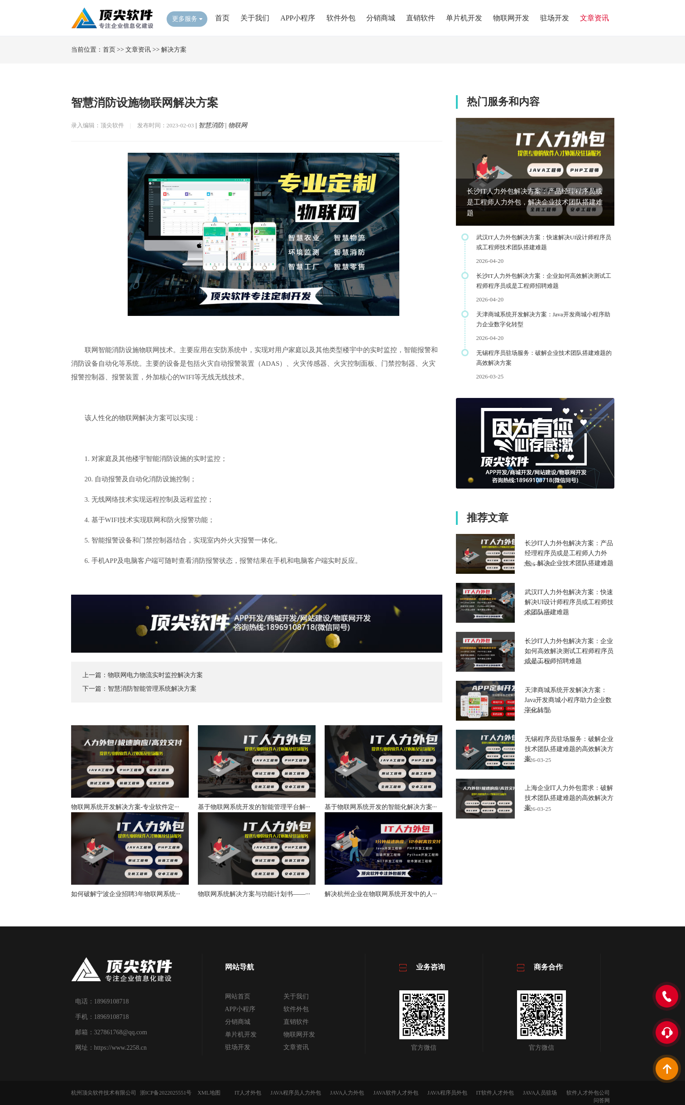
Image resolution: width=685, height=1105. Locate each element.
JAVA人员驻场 (540, 1093)
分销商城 (380, 18)
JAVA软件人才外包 (395, 1093)
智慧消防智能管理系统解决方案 (152, 688)
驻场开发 (554, 18)
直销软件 (420, 18)
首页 (222, 18)
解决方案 (174, 49)
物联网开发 (511, 18)
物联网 (237, 125)
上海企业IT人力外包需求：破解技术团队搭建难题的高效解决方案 (569, 798)
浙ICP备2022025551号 (166, 1093)
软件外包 (340, 18)
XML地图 (208, 1093)
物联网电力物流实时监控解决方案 (155, 675)
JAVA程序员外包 (447, 1093)
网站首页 (237, 996)
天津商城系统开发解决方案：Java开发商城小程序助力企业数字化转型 (568, 700)
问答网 (602, 1100)
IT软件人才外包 (495, 1093)
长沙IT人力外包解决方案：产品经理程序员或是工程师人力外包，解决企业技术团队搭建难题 (535, 202)
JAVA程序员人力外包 (295, 1093)
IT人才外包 (248, 1093)
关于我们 (254, 18)
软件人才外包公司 (588, 1093)
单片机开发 (464, 18)
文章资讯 (594, 18)
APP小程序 (297, 18)
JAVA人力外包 (347, 1093)
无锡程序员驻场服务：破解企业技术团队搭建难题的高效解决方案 (569, 749)
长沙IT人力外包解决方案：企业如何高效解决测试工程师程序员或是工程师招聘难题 (569, 651)
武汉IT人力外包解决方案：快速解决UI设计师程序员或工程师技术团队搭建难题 (569, 602)
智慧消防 (211, 125)
